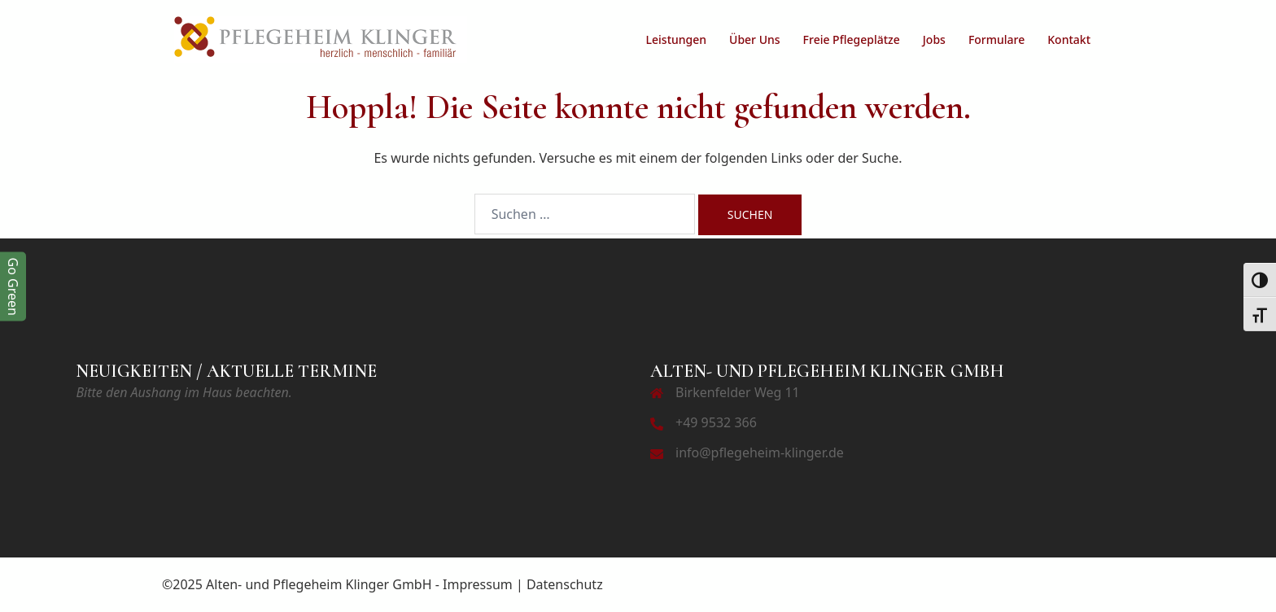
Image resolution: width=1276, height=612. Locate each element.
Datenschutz (565, 584)
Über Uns (754, 39)
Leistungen (676, 39)
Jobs (934, 39)
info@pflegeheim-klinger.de (759, 452)
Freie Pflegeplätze (851, 39)
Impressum (478, 584)
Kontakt (1068, 39)
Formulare (996, 39)
